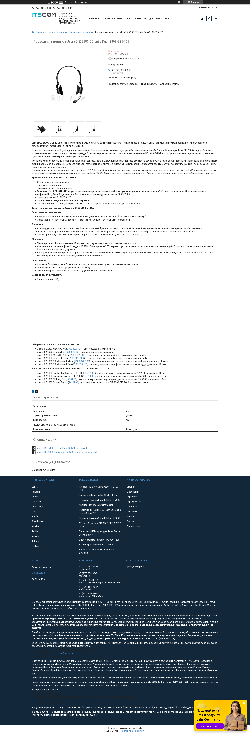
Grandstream (38, 521)
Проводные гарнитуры (81, 32)
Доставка (132, 506)
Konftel (35, 516)
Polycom (36, 491)
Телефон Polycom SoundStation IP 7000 (99, 500)
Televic (35, 541)
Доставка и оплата (160, 18)
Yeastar (36, 536)
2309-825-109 (77, 358)
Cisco (34, 511)
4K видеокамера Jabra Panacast (96, 505)
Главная (94, 18)
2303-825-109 (78, 355)
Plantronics (37, 501)
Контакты (140, 18)
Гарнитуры (61, 32)
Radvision (36, 546)
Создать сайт (71, 2)
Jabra (35, 487)
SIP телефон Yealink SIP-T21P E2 (96, 544)
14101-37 (90, 373)
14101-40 (73, 382)
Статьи (130, 521)
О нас (128, 18)
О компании (133, 491)
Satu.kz (139, 728)
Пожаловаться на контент (132, 731)
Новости (131, 516)
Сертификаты (134, 501)
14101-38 (88, 376)
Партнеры (132, 496)
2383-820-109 (82, 361)
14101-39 (71, 379)
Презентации (134, 526)
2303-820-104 (72, 352)
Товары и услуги (112, 18)
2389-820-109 (80, 364)
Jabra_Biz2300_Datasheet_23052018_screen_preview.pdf (67, 452)
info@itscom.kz (66, 653)
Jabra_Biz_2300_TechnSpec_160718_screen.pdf (62, 448)
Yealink (35, 526)
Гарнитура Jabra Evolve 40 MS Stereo (98, 495)
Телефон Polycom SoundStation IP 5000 (99, 518)
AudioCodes (38, 506)
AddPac (36, 531)
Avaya (35, 496)
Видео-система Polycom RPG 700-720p (99, 539)
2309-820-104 (74, 349)
